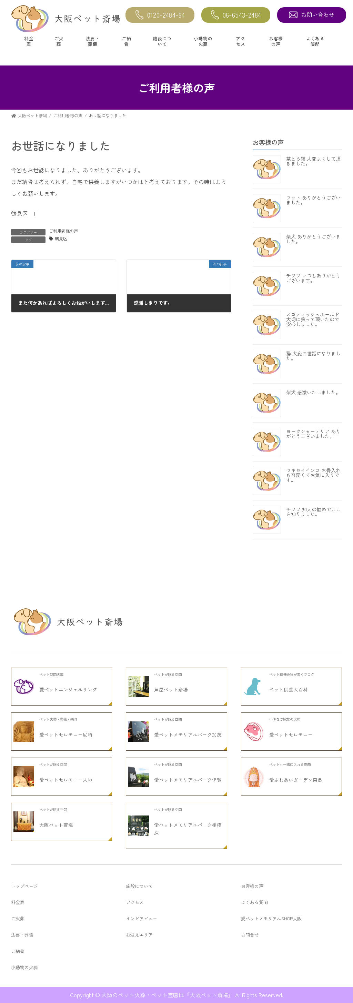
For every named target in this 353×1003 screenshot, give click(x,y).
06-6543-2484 (236, 15)
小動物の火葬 (203, 41)
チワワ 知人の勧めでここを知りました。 (313, 512)
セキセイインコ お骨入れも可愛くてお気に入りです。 (313, 475)
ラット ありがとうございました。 (313, 200)
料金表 (28, 41)
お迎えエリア (139, 934)
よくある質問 (315, 41)
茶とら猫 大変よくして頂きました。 (313, 161)
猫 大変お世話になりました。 (313, 356)
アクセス (240, 41)
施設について (162, 41)
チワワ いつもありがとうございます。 (313, 278)
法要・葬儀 (93, 41)
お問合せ (250, 934)
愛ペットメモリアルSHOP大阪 (271, 918)
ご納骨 (126, 41)
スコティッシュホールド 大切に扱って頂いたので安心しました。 (312, 319)
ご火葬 (58, 41)
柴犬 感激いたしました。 (313, 392)
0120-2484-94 (160, 15)
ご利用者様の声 (63, 231)
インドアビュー (141, 918)
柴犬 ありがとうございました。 (313, 239)
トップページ (24, 886)
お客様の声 (276, 41)
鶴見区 (61, 238)
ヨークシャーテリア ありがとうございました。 (313, 434)
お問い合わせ (312, 14)
